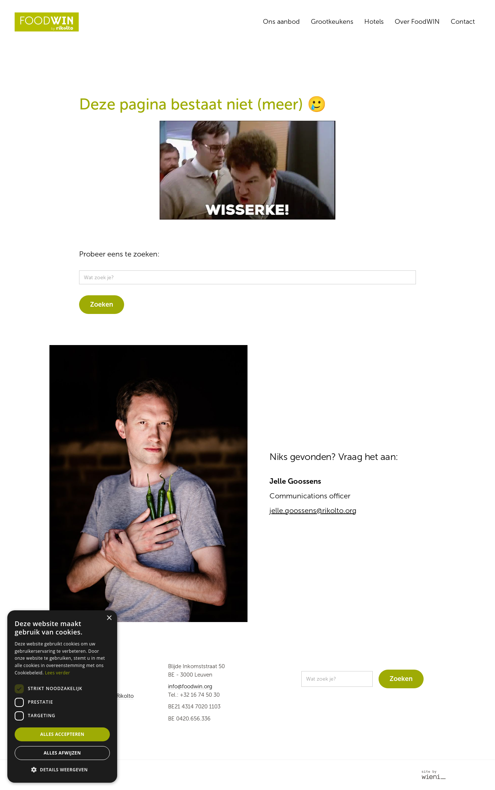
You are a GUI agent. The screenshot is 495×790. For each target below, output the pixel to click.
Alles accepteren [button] (62, 734)
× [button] (109, 618)
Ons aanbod (281, 21)
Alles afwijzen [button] (62, 753)
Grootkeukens (332, 21)
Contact (463, 21)
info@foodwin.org (190, 686)
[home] (47, 21)
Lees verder (57, 673)
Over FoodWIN (417, 21)
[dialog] (62, 696)
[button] (62, 770)
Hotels (374, 21)
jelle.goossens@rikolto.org (313, 510)
